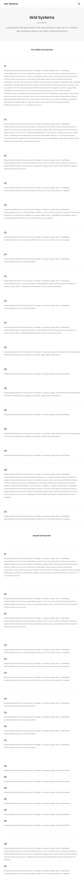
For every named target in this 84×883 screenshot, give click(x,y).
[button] (79, 3)
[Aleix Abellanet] (11, 3)
